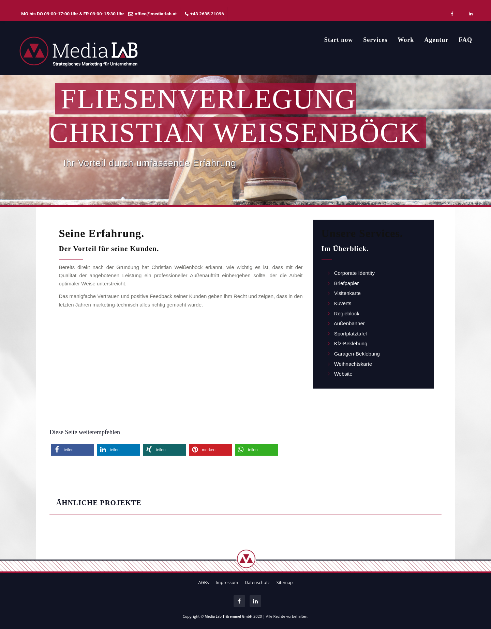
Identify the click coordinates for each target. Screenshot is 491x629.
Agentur (436, 39)
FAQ (465, 39)
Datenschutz (257, 582)
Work (406, 39)
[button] (72, 450)
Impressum (226, 582)
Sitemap (285, 582)
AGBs (203, 582)
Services (375, 39)
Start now (338, 39)
